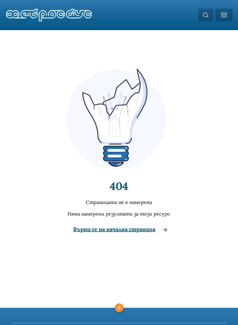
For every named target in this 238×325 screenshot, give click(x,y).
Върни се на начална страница (121, 229)
